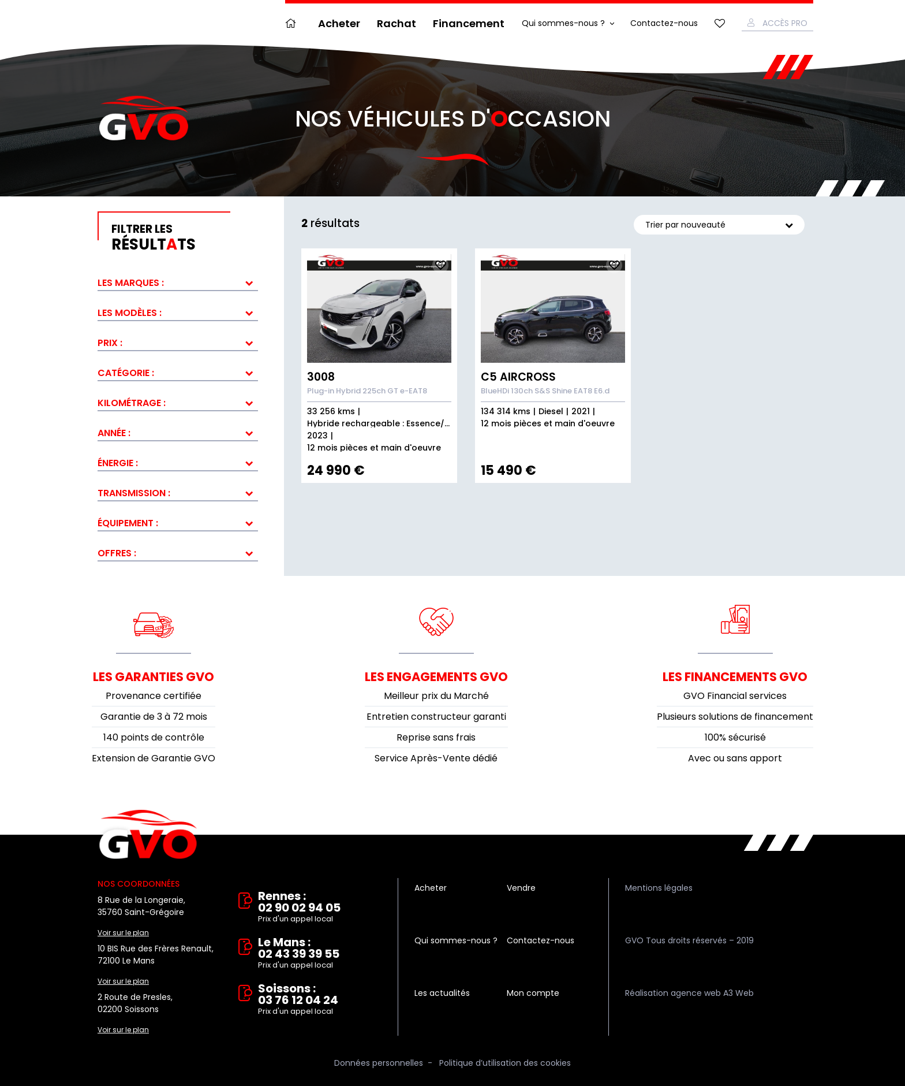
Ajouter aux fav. (440, 265)
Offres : (117, 553)
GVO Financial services (735, 695)
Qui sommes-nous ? (563, 23)
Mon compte (533, 993)
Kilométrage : (132, 403)
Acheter (339, 23)
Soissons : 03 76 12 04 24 (320, 1000)
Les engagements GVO (436, 676)
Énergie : (118, 463)
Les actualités (442, 993)
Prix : (110, 342)
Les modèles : (130, 312)
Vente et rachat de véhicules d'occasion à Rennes (148, 835)
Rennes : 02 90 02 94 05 (320, 907)
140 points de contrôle (153, 737)
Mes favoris (720, 23)
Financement (468, 23)
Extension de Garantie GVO (153, 758)
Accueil (293, 23)
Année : (114, 433)
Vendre (521, 888)
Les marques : (131, 282)
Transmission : (134, 493)
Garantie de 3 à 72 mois (153, 716)
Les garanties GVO (153, 676)
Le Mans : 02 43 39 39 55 (320, 953)
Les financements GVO (735, 676)
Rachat (396, 23)
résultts (184, 238)
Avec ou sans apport (735, 758)
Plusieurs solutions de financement (735, 716)
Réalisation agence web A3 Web (689, 993)
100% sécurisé (735, 737)
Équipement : (128, 523)
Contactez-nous (664, 23)
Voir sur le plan (123, 933)
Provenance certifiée (153, 695)
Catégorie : (126, 373)
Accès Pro (784, 23)
